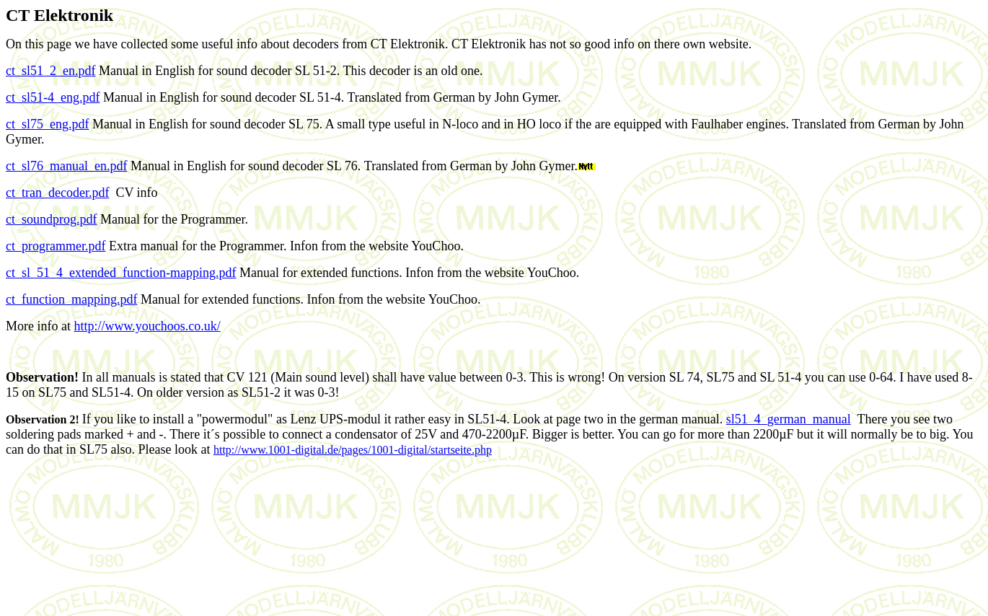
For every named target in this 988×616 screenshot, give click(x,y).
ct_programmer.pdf (55, 246)
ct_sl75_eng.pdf (47, 124)
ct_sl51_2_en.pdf (50, 70)
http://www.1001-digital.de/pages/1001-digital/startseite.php (352, 450)
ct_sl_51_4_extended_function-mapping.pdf (121, 272)
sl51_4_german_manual (788, 419)
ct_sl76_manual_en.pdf (66, 166)
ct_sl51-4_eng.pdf (53, 97)
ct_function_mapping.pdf (71, 299)
